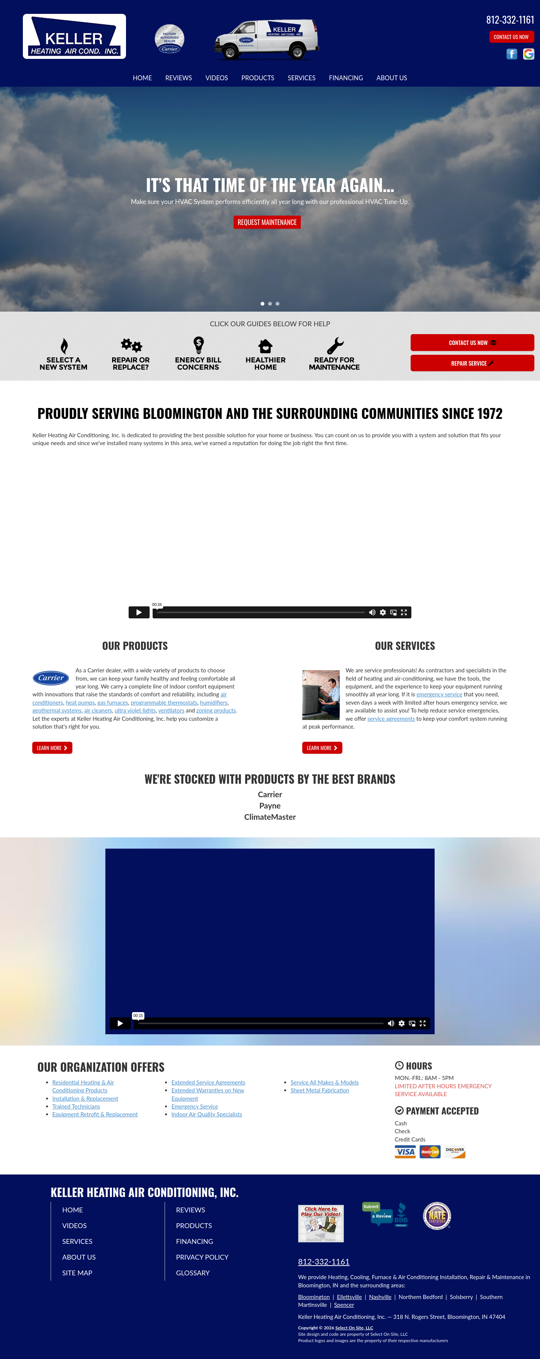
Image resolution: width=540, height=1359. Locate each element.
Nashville (380, 1296)
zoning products (216, 710)
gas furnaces (113, 702)
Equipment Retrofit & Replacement (95, 1114)
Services (302, 78)
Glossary (193, 1273)
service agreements (391, 718)
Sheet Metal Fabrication (320, 1090)
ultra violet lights (135, 710)
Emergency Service (194, 1106)
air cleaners (98, 710)
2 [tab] (272, 305)
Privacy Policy (202, 1257)
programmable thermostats (164, 702)
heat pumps (80, 702)
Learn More (52, 748)
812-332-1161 (324, 1261)
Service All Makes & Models (325, 1082)
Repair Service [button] (472, 363)
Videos (217, 78)
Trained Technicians (76, 1106)
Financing (346, 78)
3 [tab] (279, 305)
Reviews (178, 78)
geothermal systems (56, 710)
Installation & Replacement (85, 1098)
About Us (391, 78)
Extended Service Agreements (208, 1082)
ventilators (171, 710)
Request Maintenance (267, 222)
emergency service (439, 694)
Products (258, 78)
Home (142, 78)
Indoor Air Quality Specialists (206, 1114)
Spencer (344, 1304)
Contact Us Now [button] (512, 36)
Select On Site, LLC (354, 1327)
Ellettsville (349, 1296)
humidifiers (214, 702)
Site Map (77, 1273)
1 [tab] (264, 305)
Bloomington (314, 1296)
